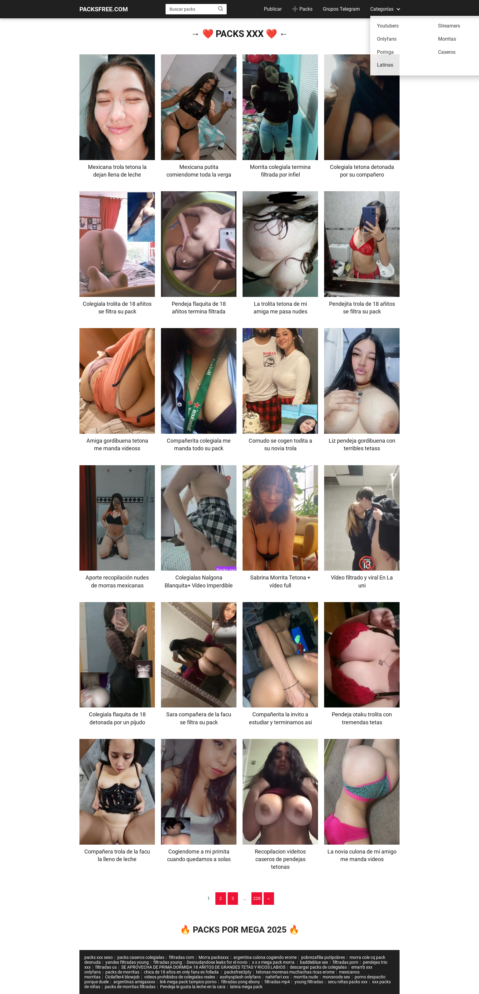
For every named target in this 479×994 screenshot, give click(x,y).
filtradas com (181, 957)
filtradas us (106, 967)
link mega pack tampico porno (188, 981)
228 (257, 898)
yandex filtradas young (127, 962)
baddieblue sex (314, 962)
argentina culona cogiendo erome (265, 957)
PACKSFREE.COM (103, 9)
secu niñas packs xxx (347, 981)
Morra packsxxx (214, 957)
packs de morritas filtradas (130, 986)
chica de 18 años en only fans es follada (182, 972)
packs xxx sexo (98, 957)
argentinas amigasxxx (134, 981)
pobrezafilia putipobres (323, 957)
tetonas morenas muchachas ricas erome (295, 972)
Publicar (273, 9)
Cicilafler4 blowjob (122, 976)
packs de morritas (122, 972)
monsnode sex (336, 976)
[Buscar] (220, 9)
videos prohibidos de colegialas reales (179, 976)
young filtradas (308, 981)
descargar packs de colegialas (318, 967)
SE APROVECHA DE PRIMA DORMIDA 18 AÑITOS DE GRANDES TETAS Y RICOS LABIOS (203, 967)
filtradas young (167, 962)
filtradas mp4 (277, 981)
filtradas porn (345, 962)
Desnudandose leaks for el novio (217, 962)
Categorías (381, 9)
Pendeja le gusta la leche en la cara (192, 986)
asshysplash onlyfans (240, 976)
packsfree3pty (237, 972)
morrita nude (306, 976)
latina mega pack (246, 986)
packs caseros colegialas (140, 957)
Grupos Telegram (341, 9)
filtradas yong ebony (240, 981)
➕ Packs (302, 9)
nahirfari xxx (277, 976)
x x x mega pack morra (273, 962)
